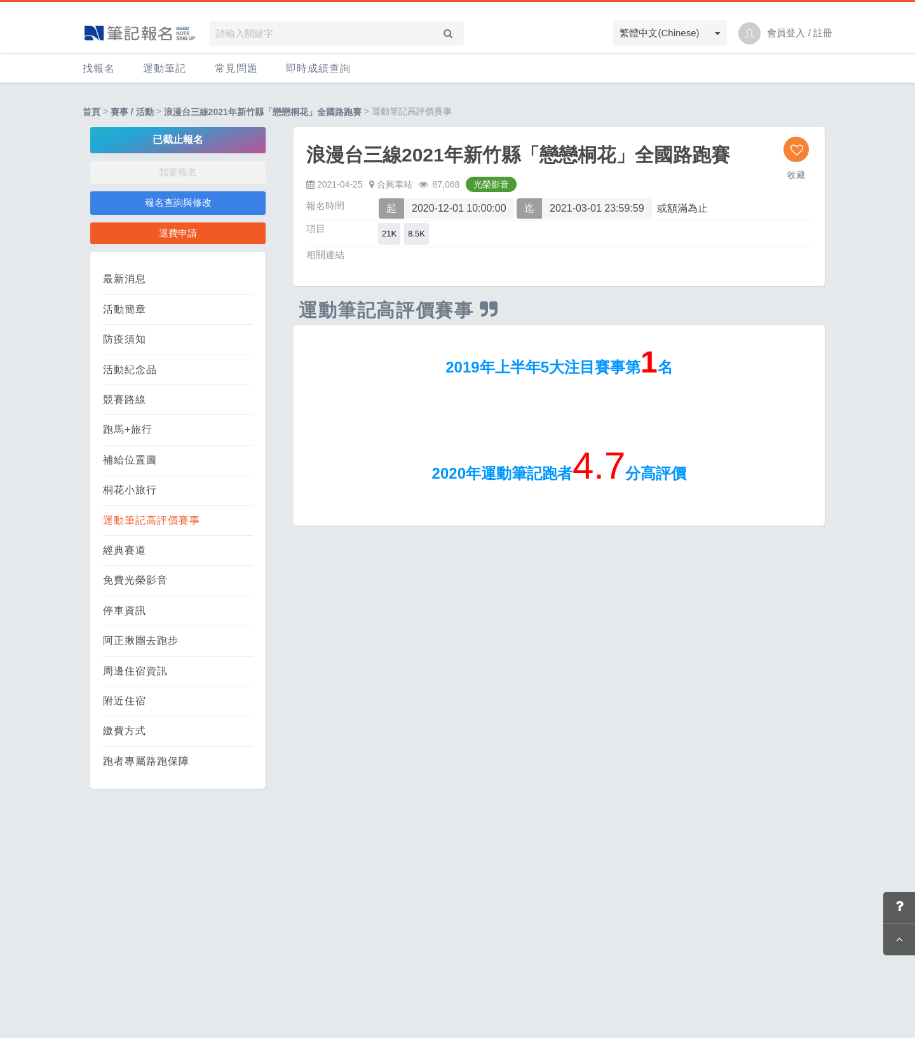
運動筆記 (164, 68)
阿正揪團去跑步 (141, 640)
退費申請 (178, 233)
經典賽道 (124, 550)
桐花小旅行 (130, 489)
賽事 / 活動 (132, 112)
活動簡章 (124, 309)
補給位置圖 (130, 459)
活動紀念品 (130, 369)
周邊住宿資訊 (135, 671)
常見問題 (236, 68)
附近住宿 (124, 700)
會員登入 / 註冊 (799, 32)
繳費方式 (124, 730)
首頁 (91, 112)
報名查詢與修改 (178, 202)
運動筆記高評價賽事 (151, 520)
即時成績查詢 (318, 68)
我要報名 (178, 172)
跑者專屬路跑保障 (146, 761)
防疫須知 (124, 339)
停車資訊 (124, 610)
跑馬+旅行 (127, 429)
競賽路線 (124, 399)
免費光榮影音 (135, 580)
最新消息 (124, 278)
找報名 (99, 68)
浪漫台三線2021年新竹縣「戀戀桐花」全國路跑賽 (263, 112)
